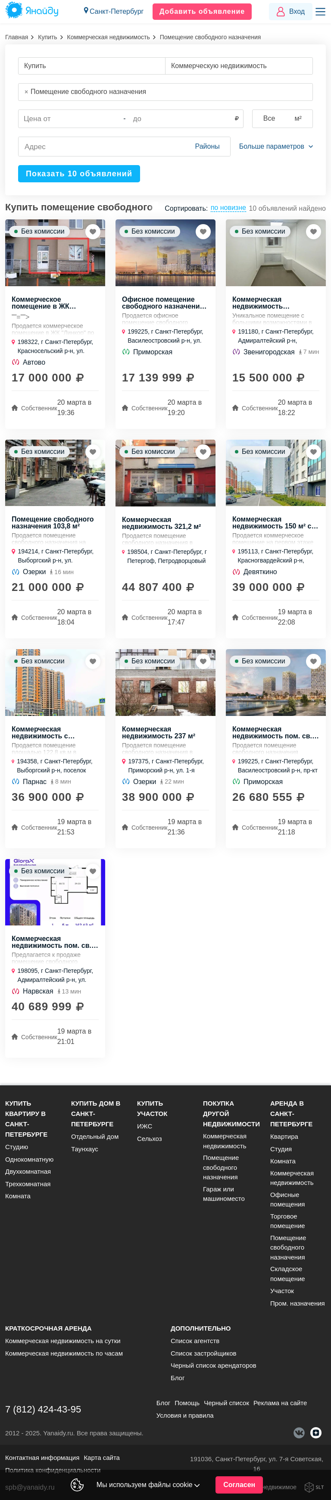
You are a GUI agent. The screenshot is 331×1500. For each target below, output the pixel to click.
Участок (282, 1290)
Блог (177, 1377)
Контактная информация (42, 1457)
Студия (281, 1149)
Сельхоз (149, 1138)
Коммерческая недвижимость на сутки (63, 1340)
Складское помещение (287, 1273)
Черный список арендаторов (213, 1365)
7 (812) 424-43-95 (43, 1409)
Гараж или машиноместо (224, 1194)
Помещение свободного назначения (221, 1167)
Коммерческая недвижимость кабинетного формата (269, 304)
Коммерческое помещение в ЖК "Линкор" (40, 304)
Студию (16, 1146)
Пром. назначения (297, 1303)
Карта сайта (102, 1457)
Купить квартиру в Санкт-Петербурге (26, 1119)
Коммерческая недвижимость (108, 37)
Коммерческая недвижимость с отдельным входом (45, 735)
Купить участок (152, 1108)
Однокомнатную (29, 1159)
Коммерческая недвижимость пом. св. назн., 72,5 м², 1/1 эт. (272, 735)
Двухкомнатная (28, 1171)
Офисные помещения (287, 1199)
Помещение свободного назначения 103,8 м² (53, 524)
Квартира (284, 1136)
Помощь (187, 1402)
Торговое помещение (287, 1221)
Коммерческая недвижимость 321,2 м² (161, 525)
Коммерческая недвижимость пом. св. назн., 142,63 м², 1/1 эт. (51, 946)
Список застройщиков (204, 1353)
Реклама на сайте (280, 1402)
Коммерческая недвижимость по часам (64, 1353)
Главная (16, 37)
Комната (18, 1196)
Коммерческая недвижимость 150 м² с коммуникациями (271, 524)
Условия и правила (185, 1415)
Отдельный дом (95, 1136)
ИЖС (144, 1126)
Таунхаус (84, 1149)
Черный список (226, 1402)
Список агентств (195, 1340)
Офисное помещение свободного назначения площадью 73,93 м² (163, 304)
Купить (47, 37)
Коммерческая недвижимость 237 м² (158, 735)
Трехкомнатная (27, 1184)
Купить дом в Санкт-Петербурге (95, 1114)
